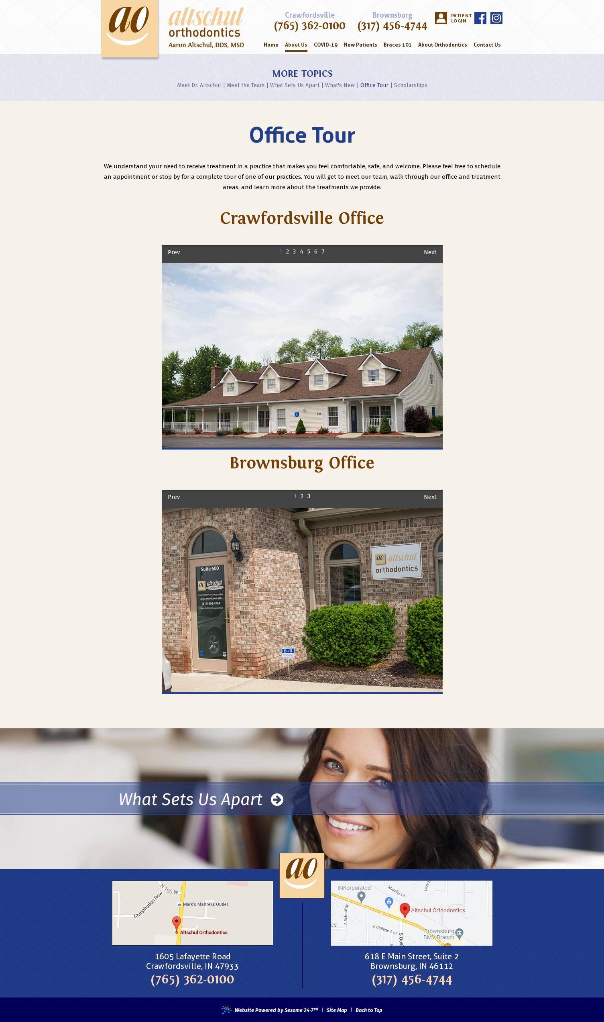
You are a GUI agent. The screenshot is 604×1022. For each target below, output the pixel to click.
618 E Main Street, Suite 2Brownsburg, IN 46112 (412, 961)
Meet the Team (245, 85)
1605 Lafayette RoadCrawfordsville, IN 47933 (192, 961)
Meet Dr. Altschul (199, 85)
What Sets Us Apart (294, 85)
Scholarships (410, 85)
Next (430, 252)
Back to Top (369, 1010)
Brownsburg (392, 15)
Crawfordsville (310, 15)
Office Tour (374, 85)
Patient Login (460, 18)
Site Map (337, 1010)
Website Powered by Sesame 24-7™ (270, 1010)
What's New (340, 85)
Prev (174, 252)
